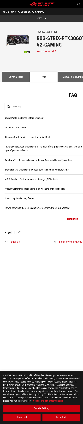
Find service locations (70, 241)
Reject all (22, 417)
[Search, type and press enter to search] (78, 4)
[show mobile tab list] (41, 18)
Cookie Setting (41, 408)
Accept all (61, 417)
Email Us (15, 241)
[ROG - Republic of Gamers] (41, 4)
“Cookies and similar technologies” (48, 401)
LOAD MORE (73, 219)
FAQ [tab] (44, 76)
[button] (4, 4)
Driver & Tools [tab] (16, 76)
